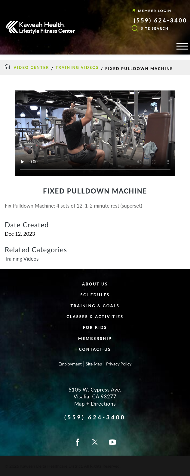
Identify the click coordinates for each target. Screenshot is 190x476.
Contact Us (95, 349)
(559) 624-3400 (160, 20)
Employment (70, 363)
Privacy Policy (118, 363)
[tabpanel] (95, 232)
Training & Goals (95, 305)
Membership (95, 338)
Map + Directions (95, 404)
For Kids (95, 327)
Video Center (31, 67)
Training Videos (77, 67)
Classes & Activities (94, 316)
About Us (95, 284)
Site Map (94, 363)
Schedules (95, 294)
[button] (182, 46)
